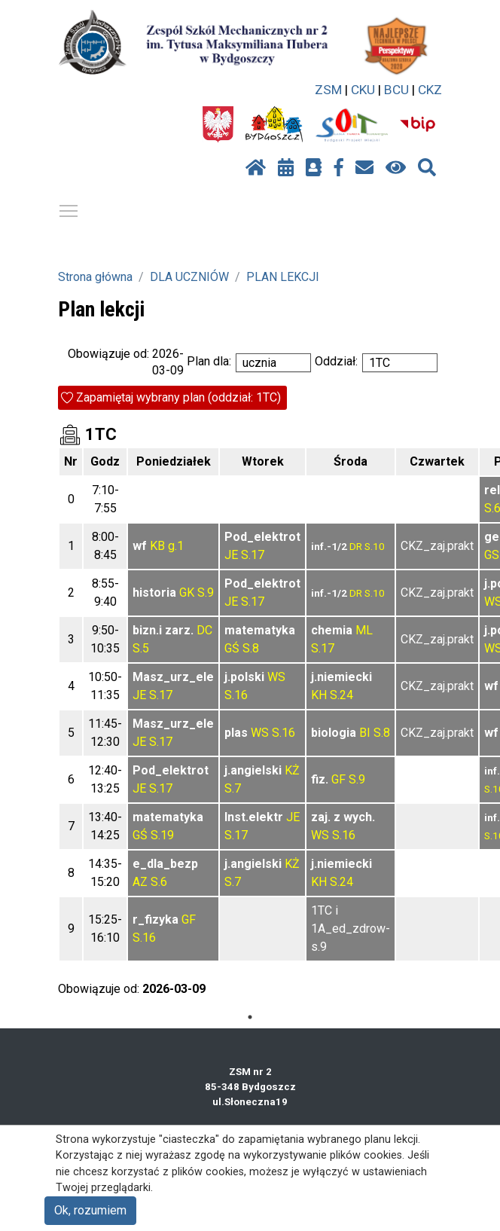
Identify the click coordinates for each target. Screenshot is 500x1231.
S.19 (162, 835)
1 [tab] (250, 1017)
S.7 (232, 788)
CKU (363, 89)
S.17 (252, 555)
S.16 (236, 695)
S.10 (374, 546)
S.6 (159, 882)
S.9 (205, 592)
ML (364, 630)
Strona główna (95, 277)
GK (186, 592)
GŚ (231, 648)
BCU (396, 89)
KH (319, 695)
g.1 (176, 546)
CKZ (430, 89)
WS (276, 677)
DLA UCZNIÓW (189, 277)
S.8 (250, 648)
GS (491, 555)
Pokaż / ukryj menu (69, 208)
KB (157, 546)
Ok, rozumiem (90, 1210)
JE (231, 555)
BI (364, 732)
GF (338, 779)
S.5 (141, 648)
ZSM (328, 89)
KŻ (292, 770)
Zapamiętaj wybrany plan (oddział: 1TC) (178, 397)
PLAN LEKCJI (282, 277)
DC (204, 630)
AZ (140, 882)
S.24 (341, 695)
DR (355, 546)
